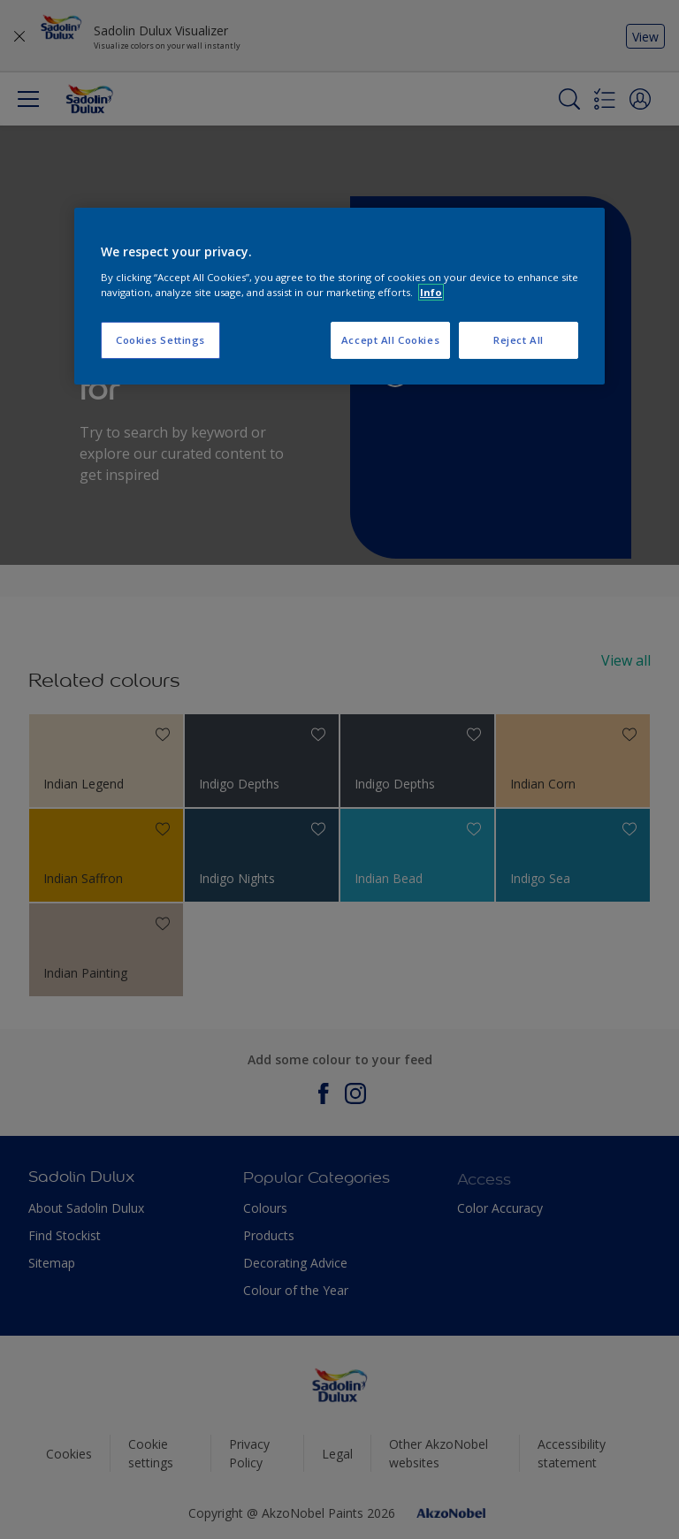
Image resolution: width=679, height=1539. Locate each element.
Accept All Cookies (390, 340)
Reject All (518, 340)
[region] (339, 296)
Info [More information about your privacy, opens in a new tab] (431, 292)
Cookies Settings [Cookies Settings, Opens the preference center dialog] (160, 340)
